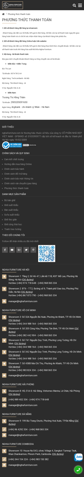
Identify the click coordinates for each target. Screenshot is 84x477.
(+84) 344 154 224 (18, 459)
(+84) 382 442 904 (26, 335)
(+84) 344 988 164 (26, 323)
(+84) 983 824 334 (26, 370)
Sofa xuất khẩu (10, 214)
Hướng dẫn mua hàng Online (17, 164)
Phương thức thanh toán (19, 14)
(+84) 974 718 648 (26, 283)
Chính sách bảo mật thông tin (17, 178)
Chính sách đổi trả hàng (14, 173)
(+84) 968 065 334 (47, 283)
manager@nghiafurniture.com (23, 301)
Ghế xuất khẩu (10, 205)
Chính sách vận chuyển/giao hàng (19, 183)
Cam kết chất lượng (13, 159)
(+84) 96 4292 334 (18, 429)
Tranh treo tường (11, 229)
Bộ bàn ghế (8, 200)
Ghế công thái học (12, 224)
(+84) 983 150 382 (39, 459)
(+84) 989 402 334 (18, 399)
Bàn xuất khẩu (10, 209)
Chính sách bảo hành (13, 169)
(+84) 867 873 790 (26, 295)
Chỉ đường (28, 279)
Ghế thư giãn (9, 219)
